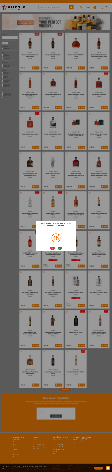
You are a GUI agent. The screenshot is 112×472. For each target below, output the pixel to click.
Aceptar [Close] (98, 468)
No (52, 248)
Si (59, 248)
